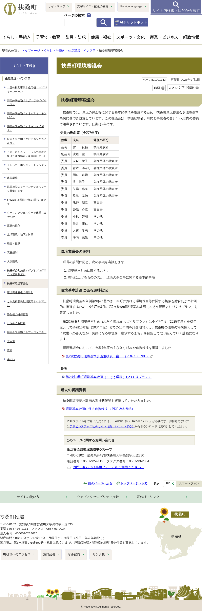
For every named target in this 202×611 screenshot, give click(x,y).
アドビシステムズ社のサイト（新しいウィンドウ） (102, 426)
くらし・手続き (17, 37)
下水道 (11, 341)
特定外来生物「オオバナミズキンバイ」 (26, 115)
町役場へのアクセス (17, 554)
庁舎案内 (74, 554)
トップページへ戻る (134, 483)
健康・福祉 (101, 37)
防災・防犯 (75, 37)
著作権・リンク (148, 497)
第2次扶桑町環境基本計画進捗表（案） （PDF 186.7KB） (109, 356)
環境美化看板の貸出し (20, 292)
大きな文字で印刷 (181, 87)
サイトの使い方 (28, 497)
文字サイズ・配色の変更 (92, 6)
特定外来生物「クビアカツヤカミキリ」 (26, 141)
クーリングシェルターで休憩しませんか (26, 214)
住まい (11, 359)
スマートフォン (189, 483)
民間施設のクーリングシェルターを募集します (26, 188)
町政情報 (191, 37)
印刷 (157, 87)
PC (168, 483)
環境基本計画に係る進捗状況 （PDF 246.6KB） (102, 409)
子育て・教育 (48, 37)
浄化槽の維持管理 (17, 314)
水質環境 (12, 177)
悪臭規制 (12, 252)
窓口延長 (49, 554)
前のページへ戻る (100, 483)
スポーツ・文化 (130, 37)
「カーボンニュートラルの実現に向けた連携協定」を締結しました (26, 153)
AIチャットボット (133, 22)
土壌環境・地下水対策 (20, 234)
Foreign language (131, 6)
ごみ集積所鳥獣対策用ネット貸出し (26, 303)
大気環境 (12, 261)
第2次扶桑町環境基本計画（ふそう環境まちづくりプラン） (109, 377)
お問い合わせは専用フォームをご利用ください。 (108, 467)
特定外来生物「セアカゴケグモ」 (26, 332)
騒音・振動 (13, 243)
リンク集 (99, 554)
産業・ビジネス (164, 37)
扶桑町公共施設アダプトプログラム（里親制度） (26, 272)
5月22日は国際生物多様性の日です (26, 201)
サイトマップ (56, 6)
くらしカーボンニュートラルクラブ (26, 166)
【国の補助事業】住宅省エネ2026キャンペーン (27, 89)
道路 (9, 350)
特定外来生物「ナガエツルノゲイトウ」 (26, 102)
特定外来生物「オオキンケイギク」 (25, 128)
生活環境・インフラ (82, 50)
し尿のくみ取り (16, 323)
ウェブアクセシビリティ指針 (98, 497)
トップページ (31, 50)
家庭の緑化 (13, 225)
